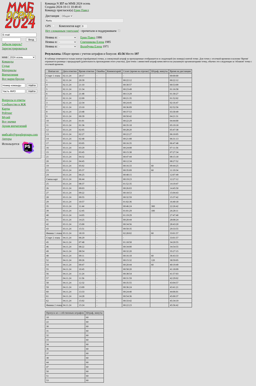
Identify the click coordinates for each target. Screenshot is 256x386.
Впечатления (10, 74)
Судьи (6, 65)
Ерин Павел (81, 10)
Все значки (9, 121)
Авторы (7, 138)
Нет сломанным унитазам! (62, 30)
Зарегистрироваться (14, 48)
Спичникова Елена (92, 41)
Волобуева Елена (91, 46)
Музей (6, 117)
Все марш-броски (13, 78)
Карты (6, 108)
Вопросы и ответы (13, 100)
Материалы (9, 70)
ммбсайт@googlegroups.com (20, 134)
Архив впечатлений (14, 125)
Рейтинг (7, 113)
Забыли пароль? (12, 44)
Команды (7, 61)
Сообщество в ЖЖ (14, 104)
